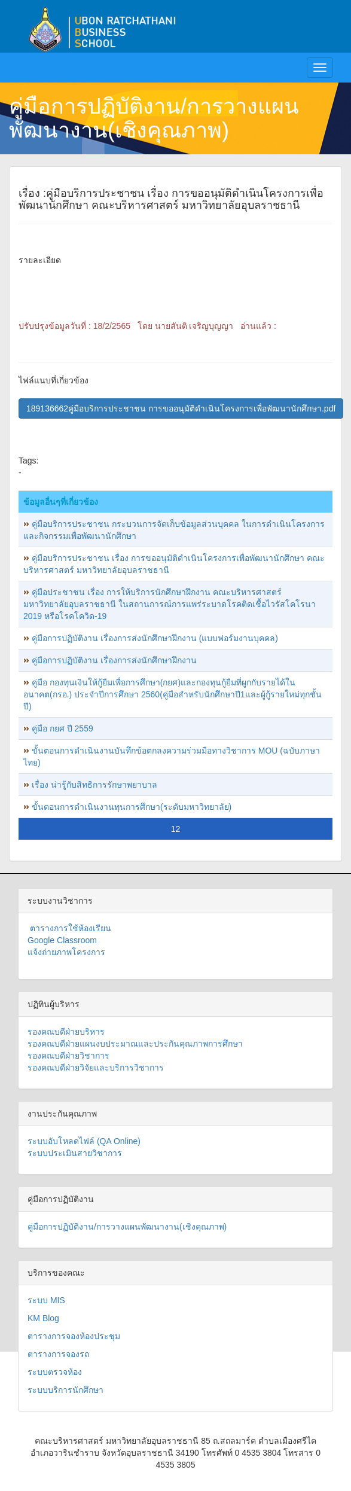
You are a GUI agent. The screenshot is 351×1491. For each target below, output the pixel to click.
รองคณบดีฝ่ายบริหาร (66, 1031)
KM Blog (43, 1318)
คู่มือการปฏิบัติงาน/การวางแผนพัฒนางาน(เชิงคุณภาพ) (154, 118)
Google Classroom (62, 940)
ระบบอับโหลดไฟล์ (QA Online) (84, 1141)
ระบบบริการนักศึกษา (65, 1390)
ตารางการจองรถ (58, 1354)
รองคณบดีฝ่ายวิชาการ (68, 1055)
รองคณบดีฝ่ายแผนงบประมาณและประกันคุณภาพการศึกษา (135, 1043)
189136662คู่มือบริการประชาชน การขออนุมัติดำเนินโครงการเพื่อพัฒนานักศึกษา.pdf (180, 408)
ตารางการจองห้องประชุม (74, 1336)
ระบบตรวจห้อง (55, 1372)
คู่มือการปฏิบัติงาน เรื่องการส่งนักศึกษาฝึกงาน (114, 660)
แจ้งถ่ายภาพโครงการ (66, 952)
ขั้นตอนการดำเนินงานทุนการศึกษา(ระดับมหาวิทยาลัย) (131, 807)
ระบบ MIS (46, 1300)
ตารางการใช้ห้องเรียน (69, 928)
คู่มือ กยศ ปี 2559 (62, 728)
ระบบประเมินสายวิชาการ (75, 1153)
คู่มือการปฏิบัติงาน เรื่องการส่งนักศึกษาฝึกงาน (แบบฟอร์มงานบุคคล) (155, 638)
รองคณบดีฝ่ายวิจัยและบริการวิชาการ (96, 1067)
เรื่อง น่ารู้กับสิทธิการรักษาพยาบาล (94, 784)
